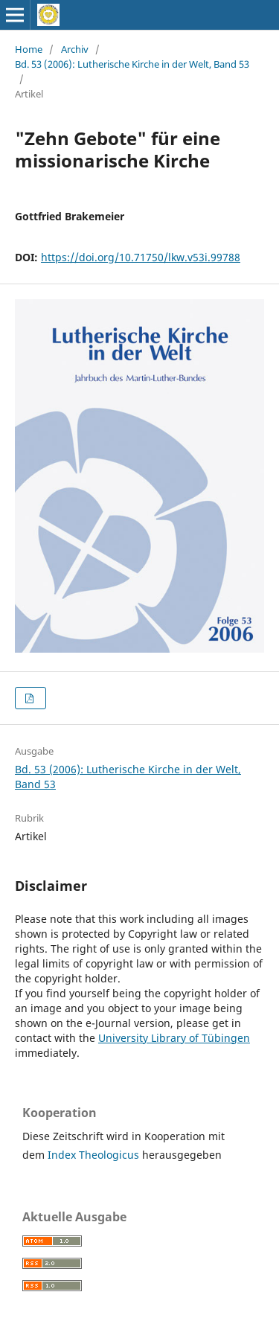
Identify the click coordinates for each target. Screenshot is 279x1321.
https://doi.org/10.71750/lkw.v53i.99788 (140, 257)
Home (28, 49)
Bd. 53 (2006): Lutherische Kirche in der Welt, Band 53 (132, 64)
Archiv (75, 49)
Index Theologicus (95, 1155)
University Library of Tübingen (174, 1038)
